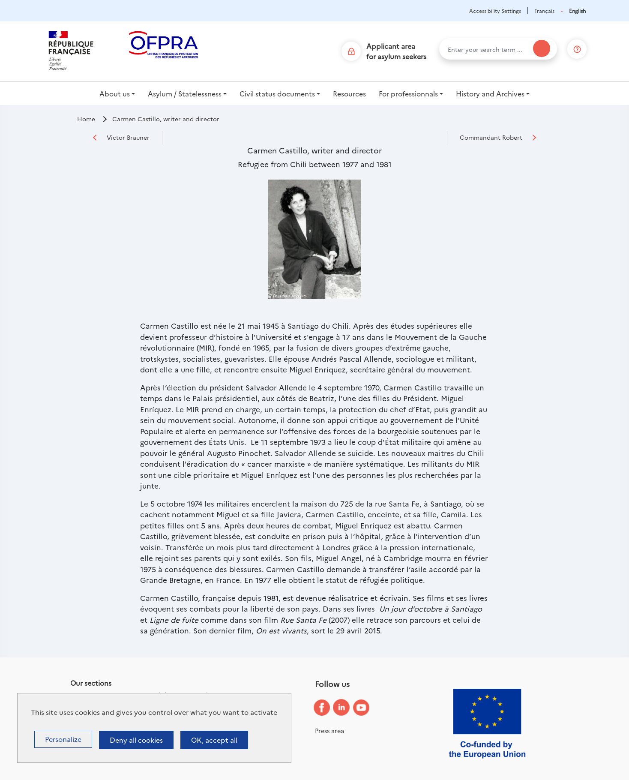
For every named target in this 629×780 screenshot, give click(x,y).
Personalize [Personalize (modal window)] (63, 739)
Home (86, 118)
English (577, 10)
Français (544, 10)
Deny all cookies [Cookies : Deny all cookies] (136, 739)
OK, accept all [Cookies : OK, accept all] (214, 739)
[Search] (541, 48)
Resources (349, 93)
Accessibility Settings (495, 10)
